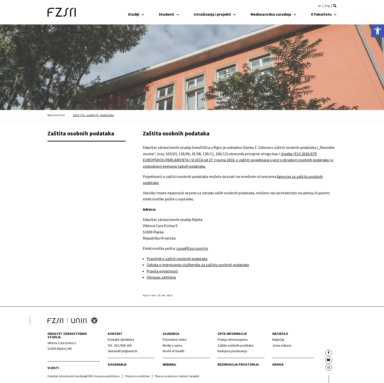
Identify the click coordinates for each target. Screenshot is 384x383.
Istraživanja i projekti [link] (215, 14)
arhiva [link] (278, 364)
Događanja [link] (117, 364)
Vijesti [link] (53, 368)
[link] (377, 30)
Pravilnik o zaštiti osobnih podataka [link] (177, 258)
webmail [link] (169, 364)
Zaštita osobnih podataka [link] (81, 133)
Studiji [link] (136, 14)
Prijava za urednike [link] (137, 376)
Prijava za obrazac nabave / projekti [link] (177, 376)
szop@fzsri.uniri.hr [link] (192, 248)
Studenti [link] (169, 14)
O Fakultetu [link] (323, 14)
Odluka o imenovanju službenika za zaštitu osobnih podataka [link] (198, 264)
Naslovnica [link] (56, 115)
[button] (334, 6)
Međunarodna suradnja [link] (273, 14)
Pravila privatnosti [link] (162, 271)
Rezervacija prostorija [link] (238, 364)
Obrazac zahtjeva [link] (161, 277)
